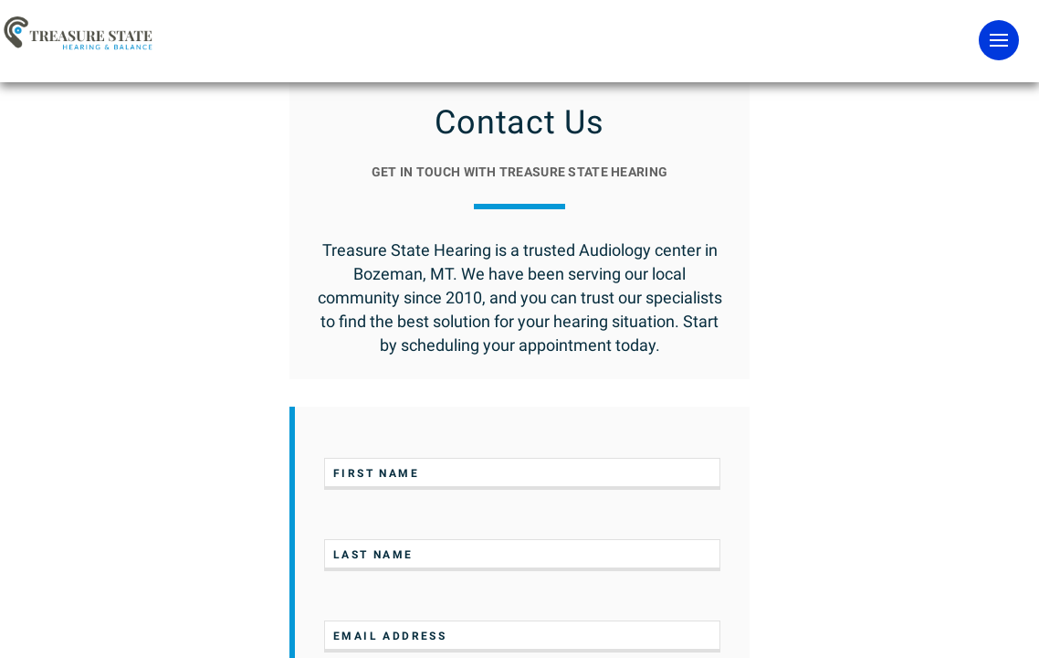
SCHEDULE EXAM (591, 65)
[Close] (353, 606)
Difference (614, 110)
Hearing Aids (311, 110)
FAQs (829, 110)
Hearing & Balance (460, 110)
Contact (924, 110)
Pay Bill (919, 64)
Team (738, 110)
